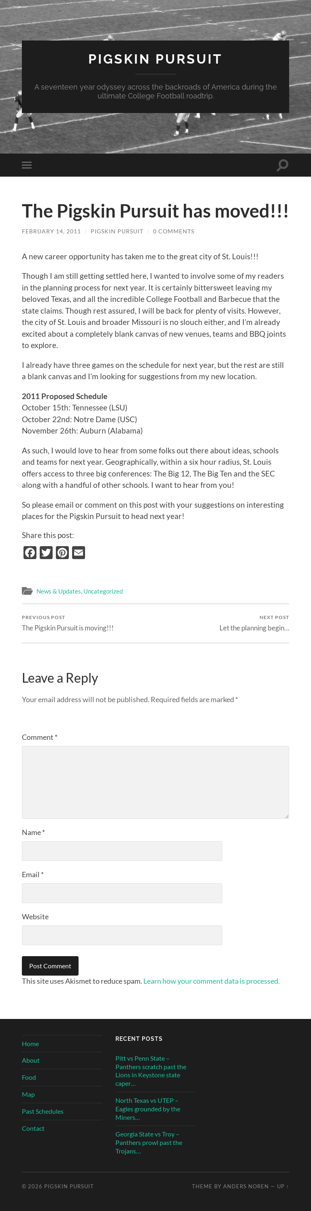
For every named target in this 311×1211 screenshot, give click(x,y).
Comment (40, 737)
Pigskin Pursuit (155, 58)
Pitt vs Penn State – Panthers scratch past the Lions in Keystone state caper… (150, 1070)
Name (33, 832)
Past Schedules (43, 1111)
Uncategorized (103, 591)
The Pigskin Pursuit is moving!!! (68, 623)
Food (29, 1077)
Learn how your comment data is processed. (211, 980)
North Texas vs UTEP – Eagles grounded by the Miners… (147, 1108)
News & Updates (58, 591)
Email (33, 874)
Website (35, 916)
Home (30, 1043)
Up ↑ (283, 1186)
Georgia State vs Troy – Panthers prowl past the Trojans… (148, 1142)
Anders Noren (246, 1186)
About (31, 1060)
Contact (33, 1128)
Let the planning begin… (254, 623)
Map (28, 1094)
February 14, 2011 (51, 231)
